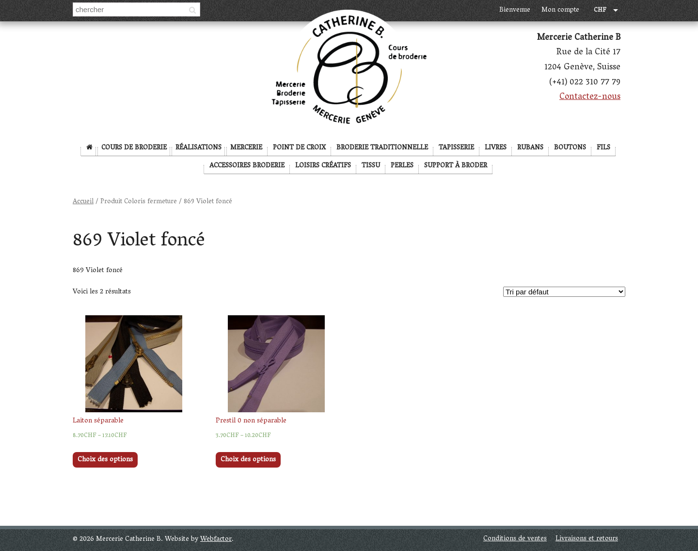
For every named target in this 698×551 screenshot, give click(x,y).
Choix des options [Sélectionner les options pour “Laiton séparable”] (105, 460)
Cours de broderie (134, 148)
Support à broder (455, 166)
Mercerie (246, 148)
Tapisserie (456, 148)
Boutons (570, 148)
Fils (603, 148)
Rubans (530, 148)
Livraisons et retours (586, 539)
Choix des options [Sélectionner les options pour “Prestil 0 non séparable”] (248, 460)
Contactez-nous (589, 97)
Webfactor (216, 539)
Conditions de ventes (515, 539)
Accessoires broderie (247, 166)
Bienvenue (514, 10)
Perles (402, 166)
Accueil (83, 202)
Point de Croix (299, 148)
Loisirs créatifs (323, 166)
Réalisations (198, 148)
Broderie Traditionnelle (382, 148)
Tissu (371, 166)
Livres (496, 148)
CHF (600, 10)
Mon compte (560, 10)
